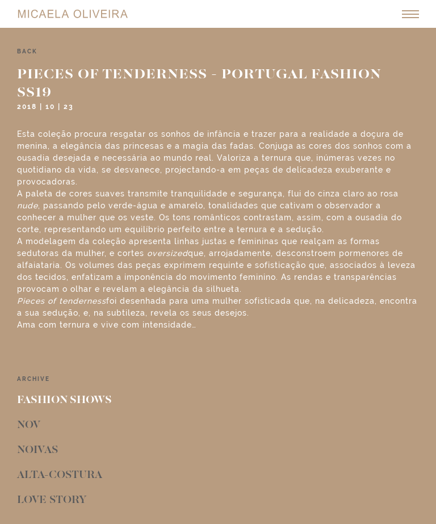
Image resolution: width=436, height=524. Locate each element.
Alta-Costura (59, 475)
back (27, 51)
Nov (28, 425)
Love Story (51, 500)
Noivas (37, 450)
